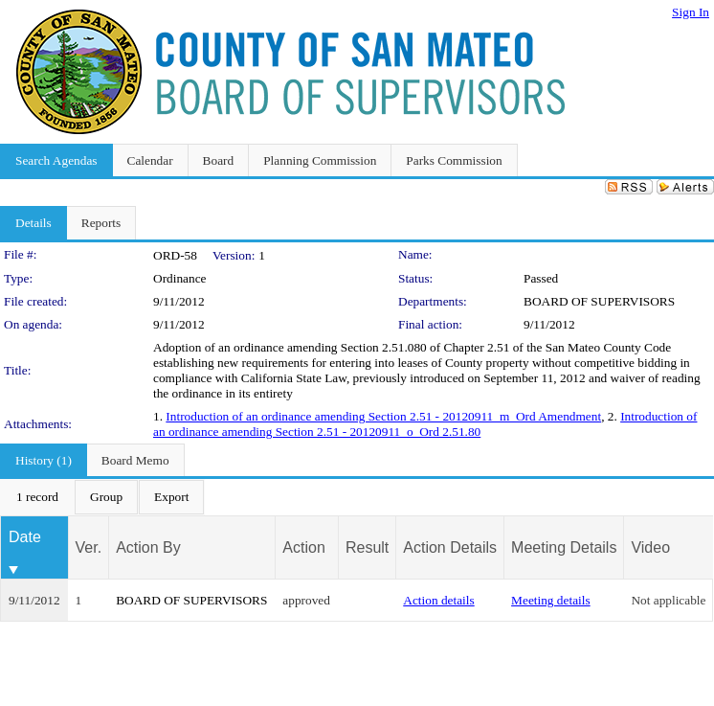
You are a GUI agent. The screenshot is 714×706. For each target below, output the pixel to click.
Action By (148, 547)
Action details (438, 600)
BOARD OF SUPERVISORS (599, 301)
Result (367, 547)
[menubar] (102, 497)
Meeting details (551, 600)
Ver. (89, 547)
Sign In (690, 12)
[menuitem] (37, 497)
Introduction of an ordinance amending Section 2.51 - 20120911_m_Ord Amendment (383, 416)
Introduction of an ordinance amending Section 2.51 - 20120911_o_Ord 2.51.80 (425, 424)
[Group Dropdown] (106, 497)
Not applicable (668, 600)
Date (25, 537)
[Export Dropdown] (171, 497)
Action (303, 547)
